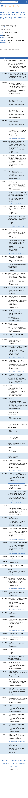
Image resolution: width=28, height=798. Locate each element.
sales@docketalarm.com (6, 26)
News (3, 760)
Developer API (6, 763)
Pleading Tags (22, 763)
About (24, 760)
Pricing (20, 760)
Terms (16, 766)
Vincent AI (14, 763)
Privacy (12, 766)
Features (8, 760)
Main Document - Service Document (16, 96)
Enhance (14, 760)
